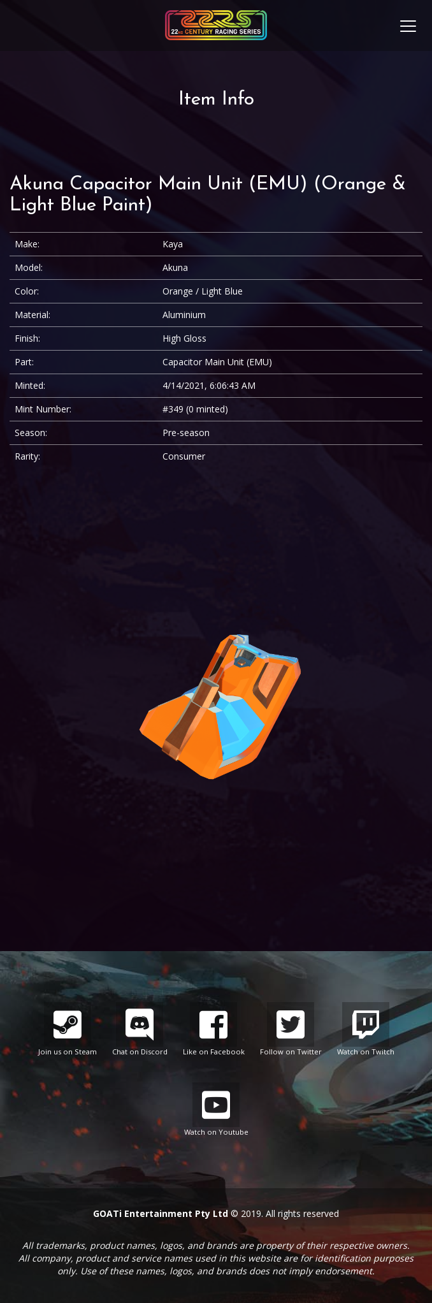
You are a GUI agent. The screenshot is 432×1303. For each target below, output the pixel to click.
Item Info (216, 100)
